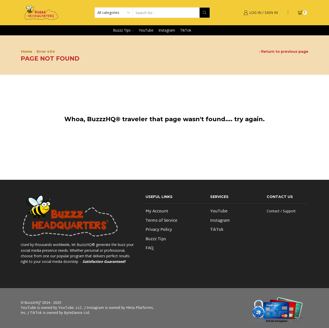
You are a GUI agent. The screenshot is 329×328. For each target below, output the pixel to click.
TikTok (185, 30)
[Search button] (205, 13)
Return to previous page (284, 51)
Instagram (166, 30)
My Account (157, 211)
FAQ (149, 248)
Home (26, 51)
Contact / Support (281, 211)
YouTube (146, 30)
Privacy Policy (159, 230)
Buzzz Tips (123, 30)
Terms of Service (161, 220)
